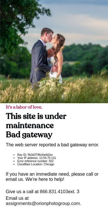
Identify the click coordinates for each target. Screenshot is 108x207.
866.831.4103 (54, 191)
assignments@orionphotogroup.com (43, 203)
